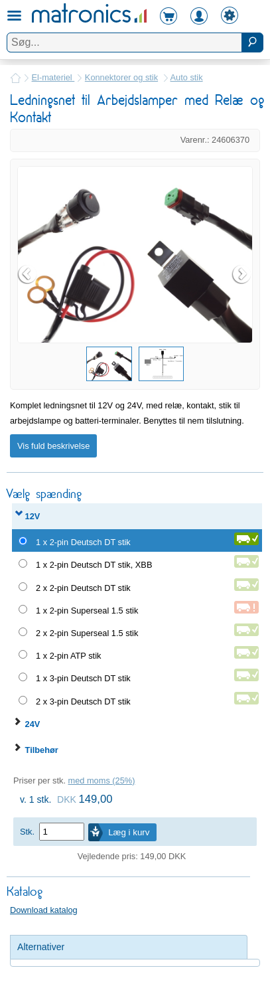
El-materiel (53, 77)
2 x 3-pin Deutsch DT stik (83, 701)
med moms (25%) (101, 780)
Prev (27, 274)
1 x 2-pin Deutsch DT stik (83, 542)
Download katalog (44, 910)
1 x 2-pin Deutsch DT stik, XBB (94, 565)
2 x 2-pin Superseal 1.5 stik (87, 633)
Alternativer (40, 947)
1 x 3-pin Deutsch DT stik (83, 678)
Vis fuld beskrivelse (53, 446)
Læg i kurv (128, 832)
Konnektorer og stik (121, 77)
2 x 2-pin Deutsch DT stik (83, 588)
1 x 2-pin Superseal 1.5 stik (87, 611)
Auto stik (186, 77)
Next (242, 274)
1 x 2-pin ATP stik (68, 656)
